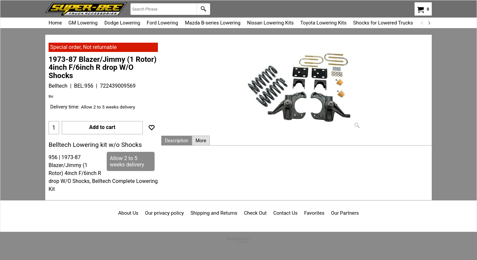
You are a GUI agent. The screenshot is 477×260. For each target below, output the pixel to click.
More (201, 140)
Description (176, 140)
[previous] (422, 23)
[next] (429, 23)
